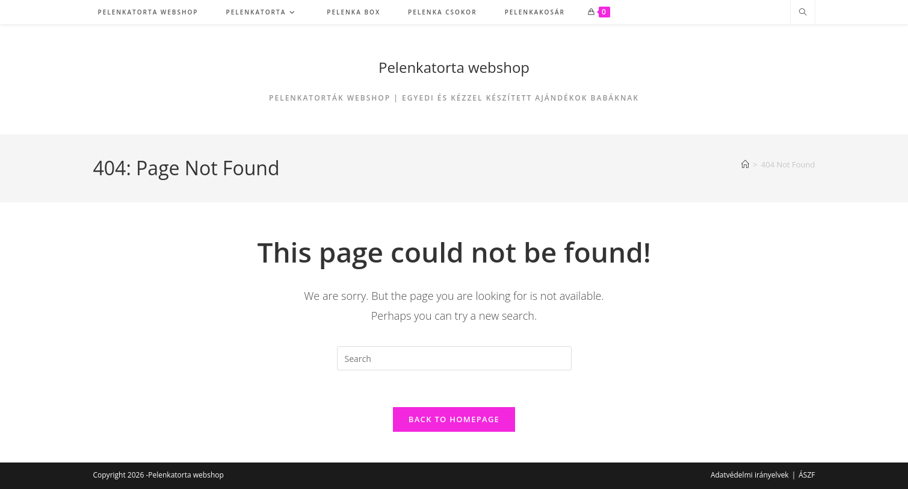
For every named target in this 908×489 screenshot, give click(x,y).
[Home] (745, 164)
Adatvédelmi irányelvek (750, 475)
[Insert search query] (454, 358)
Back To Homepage (454, 419)
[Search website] (802, 12)
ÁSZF (806, 475)
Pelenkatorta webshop (454, 67)
